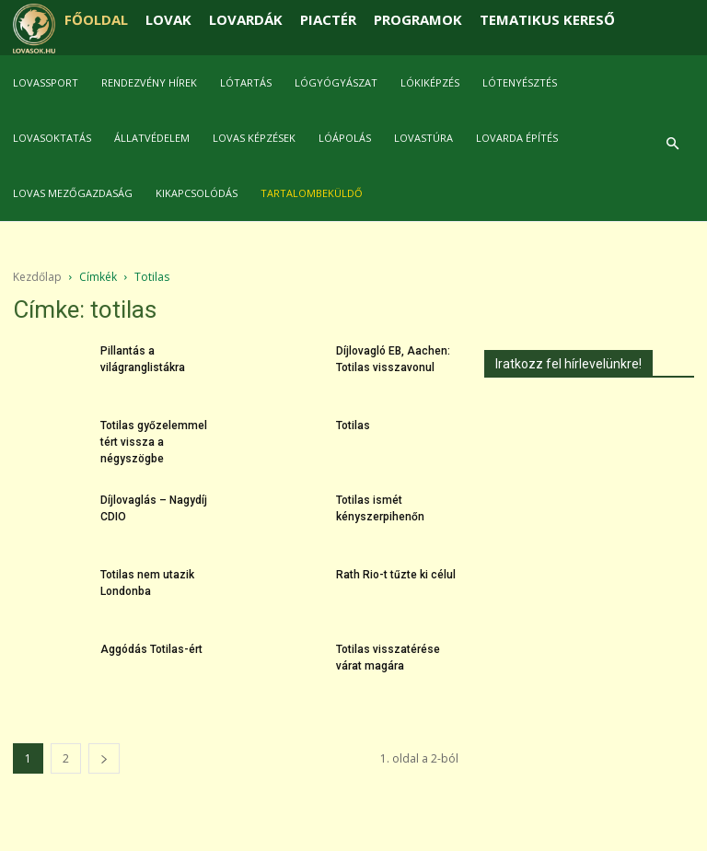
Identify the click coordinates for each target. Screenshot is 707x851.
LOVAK (168, 19)
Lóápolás (345, 138)
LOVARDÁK (246, 19)
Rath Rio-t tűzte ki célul (396, 574)
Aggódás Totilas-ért (151, 649)
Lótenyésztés (519, 82)
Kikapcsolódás (197, 193)
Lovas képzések (254, 138)
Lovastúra (423, 138)
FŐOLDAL (96, 19)
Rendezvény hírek (149, 82)
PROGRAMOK (418, 19)
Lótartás (246, 82)
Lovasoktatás (52, 138)
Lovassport (45, 82)
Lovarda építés (517, 138)
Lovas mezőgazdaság (73, 193)
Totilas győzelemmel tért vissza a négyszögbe (153, 442)
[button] (672, 144)
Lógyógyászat (336, 82)
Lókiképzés (429, 82)
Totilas (353, 425)
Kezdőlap (37, 277)
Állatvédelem (152, 138)
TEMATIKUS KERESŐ (547, 19)
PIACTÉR (328, 19)
